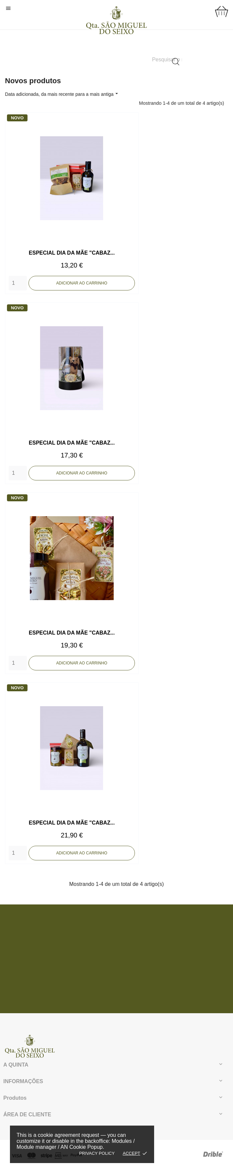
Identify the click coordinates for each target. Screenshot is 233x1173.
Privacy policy (97, 1153)
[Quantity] (18, 285)
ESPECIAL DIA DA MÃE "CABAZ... (72, 255)
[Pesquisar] (167, 59)
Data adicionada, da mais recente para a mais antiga (62, 94)
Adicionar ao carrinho (81, 285)
